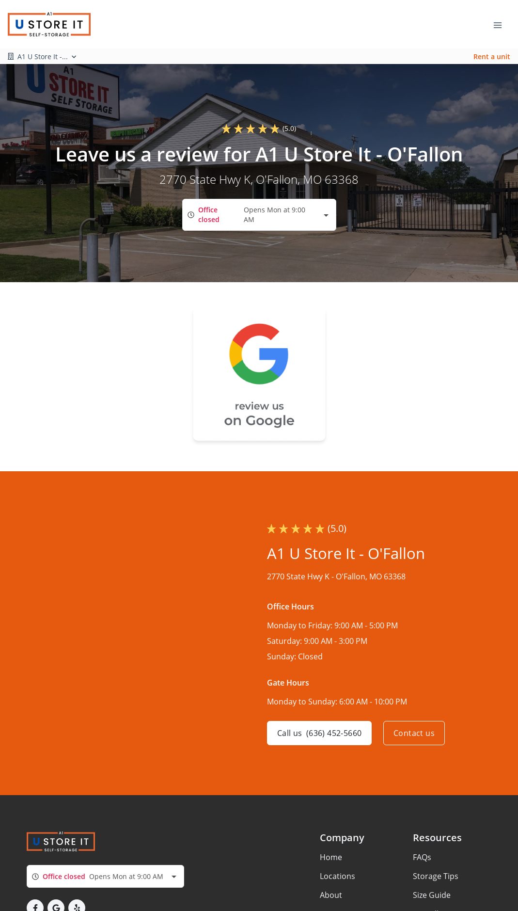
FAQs (422, 857)
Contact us (414, 733)
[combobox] (259, 214)
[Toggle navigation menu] (501, 24)
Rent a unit (491, 56)
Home (331, 857)
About (331, 895)
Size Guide (432, 895)
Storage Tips (435, 876)
